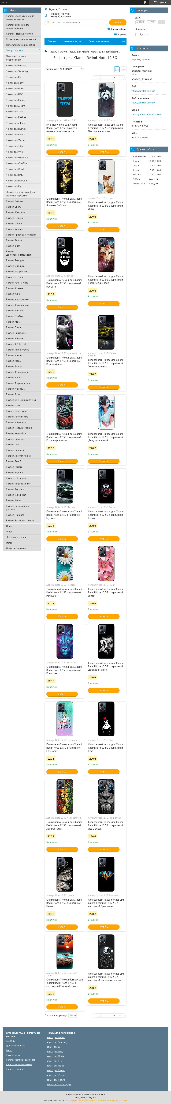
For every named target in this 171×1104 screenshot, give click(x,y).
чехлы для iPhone (56, 1075)
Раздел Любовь (14, 223)
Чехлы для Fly (13, 186)
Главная (52, 41)
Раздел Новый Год (16, 433)
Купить (62, 152)
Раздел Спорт (13, 327)
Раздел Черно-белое (17, 349)
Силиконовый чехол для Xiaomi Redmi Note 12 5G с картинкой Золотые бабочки (64, 202)
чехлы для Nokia (55, 1056)
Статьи (9, 542)
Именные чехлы (72, 41)
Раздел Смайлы (14, 316)
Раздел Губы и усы (16, 478)
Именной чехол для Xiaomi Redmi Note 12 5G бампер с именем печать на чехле (61, 128)
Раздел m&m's (14, 377)
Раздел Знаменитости (17, 305)
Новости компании (16, 548)
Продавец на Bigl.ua (85, 1097)
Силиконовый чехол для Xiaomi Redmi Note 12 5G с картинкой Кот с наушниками (64, 437)
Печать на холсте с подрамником (16, 58)
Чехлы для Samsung (17, 71)
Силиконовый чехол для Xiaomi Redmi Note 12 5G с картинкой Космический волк (105, 280)
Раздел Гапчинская (16, 494)
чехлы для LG (54, 1046)
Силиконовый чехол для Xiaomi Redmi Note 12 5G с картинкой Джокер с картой (105, 666)
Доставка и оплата (16, 537)
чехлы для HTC (54, 1061)
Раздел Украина (14, 229)
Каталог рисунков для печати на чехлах (17, 26)
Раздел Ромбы (14, 466)
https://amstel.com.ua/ (143, 90)
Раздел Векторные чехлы (20, 520)
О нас (9, 526)
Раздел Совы (13, 444)
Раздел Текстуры (15, 260)
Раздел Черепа (14, 472)
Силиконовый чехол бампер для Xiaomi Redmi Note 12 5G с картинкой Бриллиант (106, 903)
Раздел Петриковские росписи (17, 507)
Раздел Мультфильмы (17, 299)
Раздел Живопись (15, 338)
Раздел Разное (14, 366)
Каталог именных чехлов (19, 33)
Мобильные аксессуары (59, 1084)
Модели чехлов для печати (21, 39)
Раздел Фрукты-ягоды (18, 383)
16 (114, 77)
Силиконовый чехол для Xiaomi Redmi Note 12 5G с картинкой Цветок (64, 903)
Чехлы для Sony (15, 82)
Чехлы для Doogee (16, 180)
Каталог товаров (14, 1069)
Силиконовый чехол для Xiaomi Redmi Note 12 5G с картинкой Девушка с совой (105, 437)
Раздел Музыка (14, 217)
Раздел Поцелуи (15, 439)
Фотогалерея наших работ (20, 44)
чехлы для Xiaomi (56, 1070)
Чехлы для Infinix (15, 146)
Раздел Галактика (15, 265)
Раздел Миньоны (15, 310)
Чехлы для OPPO (15, 134)
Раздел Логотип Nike (17, 416)
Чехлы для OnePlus (16, 163)
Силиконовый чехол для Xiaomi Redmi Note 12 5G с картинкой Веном (105, 515)
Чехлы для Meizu (15, 100)
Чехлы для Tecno (15, 140)
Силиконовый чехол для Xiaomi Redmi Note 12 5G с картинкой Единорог (64, 748)
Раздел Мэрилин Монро (19, 427)
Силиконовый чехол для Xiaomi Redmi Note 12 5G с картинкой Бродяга (64, 283)
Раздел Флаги (13, 245)
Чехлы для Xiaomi (15, 105)
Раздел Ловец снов (16, 411)
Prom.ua (101, 1094)
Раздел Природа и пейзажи (21, 234)
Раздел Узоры (13, 360)
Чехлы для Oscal (15, 169)
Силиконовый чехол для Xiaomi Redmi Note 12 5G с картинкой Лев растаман (64, 825)
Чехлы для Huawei (16, 128)
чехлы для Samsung (57, 1042)
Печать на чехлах (99, 41)
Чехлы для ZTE (14, 111)
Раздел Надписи (15, 450)
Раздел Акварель (15, 388)
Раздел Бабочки (15, 201)
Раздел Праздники (16, 332)
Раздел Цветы (13, 206)
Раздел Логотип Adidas (18, 455)
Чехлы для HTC (14, 94)
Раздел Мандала (15, 514)
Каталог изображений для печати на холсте (20, 17)
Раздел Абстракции (16, 271)
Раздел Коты (13, 405)
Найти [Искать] (117, 22)
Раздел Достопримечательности (19, 253)
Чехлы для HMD (14, 174)
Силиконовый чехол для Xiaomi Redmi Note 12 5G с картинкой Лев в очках (105, 825)
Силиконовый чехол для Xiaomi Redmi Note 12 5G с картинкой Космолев (64, 670)
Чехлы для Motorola (17, 157)
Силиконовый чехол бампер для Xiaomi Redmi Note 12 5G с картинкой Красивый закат (64, 983)
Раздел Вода (13, 394)
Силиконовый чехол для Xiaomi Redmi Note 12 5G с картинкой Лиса (105, 206)
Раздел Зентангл (15, 489)
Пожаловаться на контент (82, 1100)
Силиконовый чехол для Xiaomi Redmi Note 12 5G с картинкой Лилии (105, 592)
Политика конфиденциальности (112, 1100)
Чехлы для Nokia (15, 88)
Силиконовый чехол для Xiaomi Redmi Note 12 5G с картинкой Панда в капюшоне (105, 128)
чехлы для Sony (55, 1051)
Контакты (11, 1040)
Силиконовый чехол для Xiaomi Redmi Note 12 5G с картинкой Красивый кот (64, 361)
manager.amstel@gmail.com (147, 114)
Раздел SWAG (13, 461)
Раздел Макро (14, 355)
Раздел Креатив (14, 288)
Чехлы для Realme (16, 117)
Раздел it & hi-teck (16, 344)
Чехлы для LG (13, 77)
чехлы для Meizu (55, 1065)
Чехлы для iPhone (15, 123)
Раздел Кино (13, 293)
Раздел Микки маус (16, 422)
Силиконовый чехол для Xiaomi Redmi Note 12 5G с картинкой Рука (105, 748)
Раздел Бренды (14, 277)
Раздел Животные (15, 212)
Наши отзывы (13, 1055)
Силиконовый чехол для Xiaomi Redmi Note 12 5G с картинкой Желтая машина (105, 363)
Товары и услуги (15, 50)
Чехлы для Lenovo (16, 65)
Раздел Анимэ (13, 500)
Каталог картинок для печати (21, 1059)
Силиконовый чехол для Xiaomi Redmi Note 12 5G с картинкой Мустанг (64, 515)
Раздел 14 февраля (17, 372)
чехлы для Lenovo (56, 1037)
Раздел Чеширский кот (18, 483)
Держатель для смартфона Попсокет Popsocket (20, 194)
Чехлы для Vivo (14, 151)
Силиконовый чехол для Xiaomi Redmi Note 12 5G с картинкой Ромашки (64, 592)
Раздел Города (14, 240)
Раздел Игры (13, 321)
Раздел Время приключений (21, 399)
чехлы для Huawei (56, 1079)
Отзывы (10, 531)
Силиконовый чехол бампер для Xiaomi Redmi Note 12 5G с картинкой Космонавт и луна (106, 977)
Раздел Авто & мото (17, 282)
